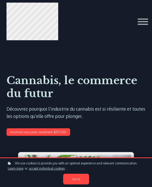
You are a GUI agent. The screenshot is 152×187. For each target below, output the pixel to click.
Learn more (15, 168)
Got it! (76, 179)
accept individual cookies (47, 168)
